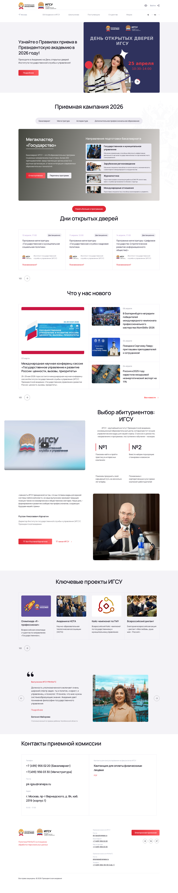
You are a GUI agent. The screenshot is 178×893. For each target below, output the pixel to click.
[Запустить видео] (45, 445)
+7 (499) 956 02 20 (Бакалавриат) (48, 766)
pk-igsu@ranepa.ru (38, 784)
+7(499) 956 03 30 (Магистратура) (49, 772)
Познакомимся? (29, 264)
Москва (24, 15)
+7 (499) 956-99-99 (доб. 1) (104, 865)
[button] (137, 81)
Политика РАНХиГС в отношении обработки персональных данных (33, 843)
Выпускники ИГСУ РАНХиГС (43, 682)
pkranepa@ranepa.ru (101, 859)
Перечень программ (59, 175)
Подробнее (28, 73)
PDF (95, 775)
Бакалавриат (44, 121)
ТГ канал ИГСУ (62, 541)
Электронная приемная (146, 832)
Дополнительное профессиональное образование (117, 121)
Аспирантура (82, 121)
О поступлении (35, 175)
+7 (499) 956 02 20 (100, 841)
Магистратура (63, 121)
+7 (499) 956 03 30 (100, 847)
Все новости (150, 397)
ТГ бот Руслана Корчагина (35, 541)
